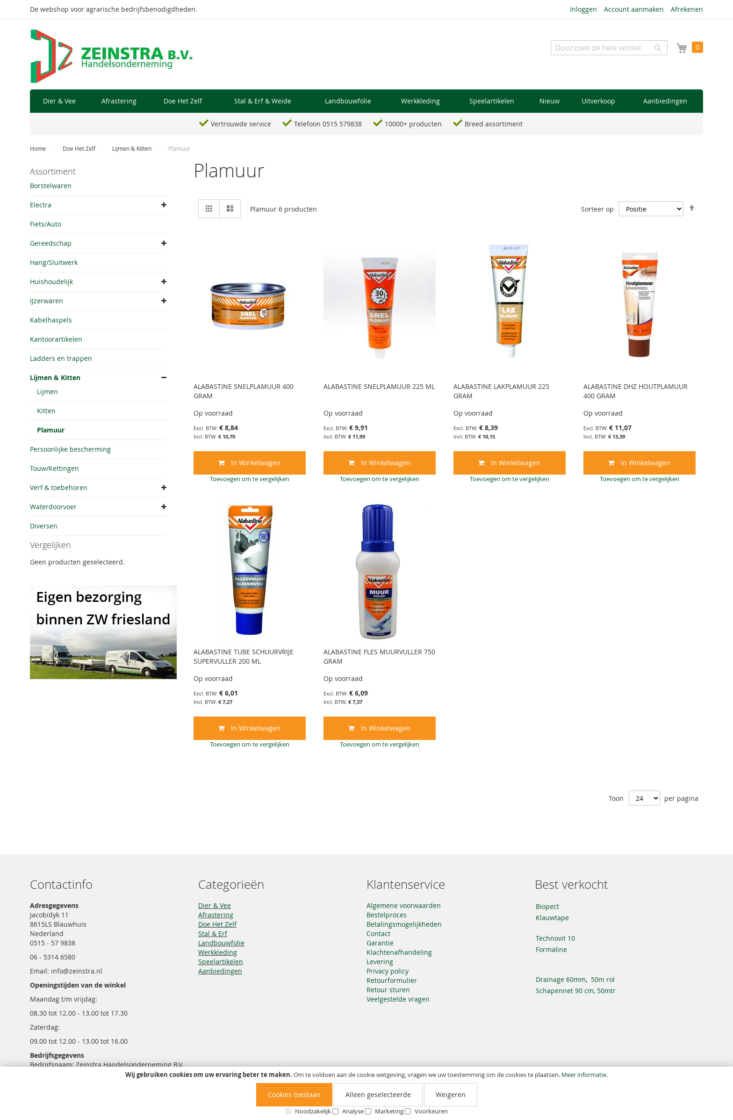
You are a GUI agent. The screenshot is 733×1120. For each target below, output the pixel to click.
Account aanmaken (634, 9)
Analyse (353, 1111)
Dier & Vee (214, 905)
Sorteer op (597, 209)
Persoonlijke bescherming (70, 449)
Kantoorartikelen (56, 339)
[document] (366, 1093)
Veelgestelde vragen (398, 999)
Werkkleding (217, 952)
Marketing (389, 1111)
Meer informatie (583, 1074)
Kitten (46, 410)
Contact (378, 933)
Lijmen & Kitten (132, 148)
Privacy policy (387, 970)
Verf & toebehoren (58, 487)
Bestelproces (386, 914)
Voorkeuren (431, 1111)
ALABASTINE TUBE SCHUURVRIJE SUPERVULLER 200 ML (244, 656)
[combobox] (609, 47)
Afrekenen (687, 9)
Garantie (380, 942)
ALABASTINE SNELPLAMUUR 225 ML (379, 386)
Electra (40, 204)
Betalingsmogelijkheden (404, 924)
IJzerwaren (46, 300)
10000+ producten (413, 123)
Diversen (43, 525)
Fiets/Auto (45, 224)
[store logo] (112, 57)
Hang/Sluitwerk (54, 262)
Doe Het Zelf (80, 148)
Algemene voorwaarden (403, 905)
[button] (249, 479)
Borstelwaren (51, 185)
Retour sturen (388, 989)
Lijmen (47, 391)
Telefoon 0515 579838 (328, 123)
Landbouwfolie (221, 942)
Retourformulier (391, 980)
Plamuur (51, 429)
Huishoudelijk (51, 281)
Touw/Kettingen (54, 468)
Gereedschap (51, 243)
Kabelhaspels (51, 319)
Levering (379, 961)
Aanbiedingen (220, 970)
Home (38, 148)
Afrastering (215, 914)
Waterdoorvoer (53, 506)
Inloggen (583, 9)
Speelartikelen (220, 961)
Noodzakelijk (313, 1111)
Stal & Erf (212, 933)
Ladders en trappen (61, 358)
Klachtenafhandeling (399, 952)
